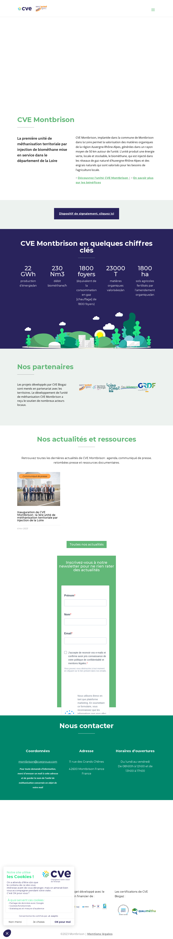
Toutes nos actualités (87, 544)
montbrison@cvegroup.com (37, 761)
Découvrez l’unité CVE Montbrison (103, 178)
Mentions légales (100, 934)
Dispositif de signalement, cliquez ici (86, 213)
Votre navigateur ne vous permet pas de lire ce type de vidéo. (86, 57)
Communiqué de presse (34, 476)
